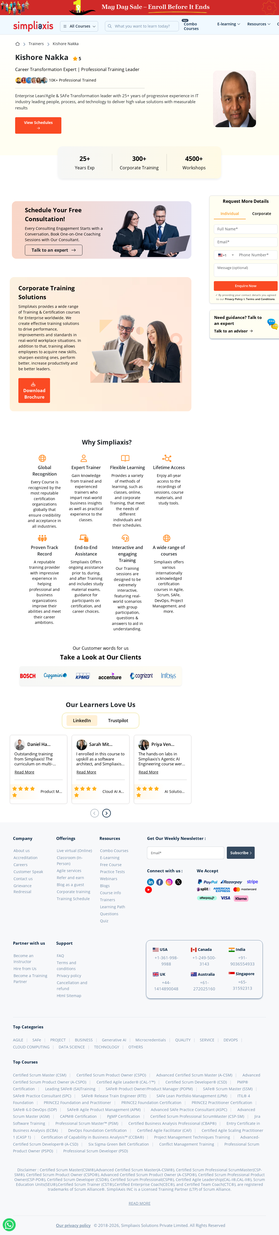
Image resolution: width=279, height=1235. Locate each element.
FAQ (60, 955)
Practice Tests (112, 871)
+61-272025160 (204, 985)
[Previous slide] (94, 813)
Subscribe (240, 852)
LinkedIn (82, 720)
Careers (21, 864)
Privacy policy (69, 975)
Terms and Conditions (260, 299)
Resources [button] (259, 23)
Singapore (241, 973)
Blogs (105, 885)
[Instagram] (168, 882)
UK (159, 974)
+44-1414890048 (166, 985)
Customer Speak (28, 871)
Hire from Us (25, 968)
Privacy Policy (234, 299)
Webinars (108, 878)
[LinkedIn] (148, 882)
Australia (203, 974)
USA (160, 949)
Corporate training (73, 891)
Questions (109, 913)
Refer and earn (70, 877)
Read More (24, 772)
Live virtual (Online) (74, 850)
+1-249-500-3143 (204, 961)
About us (22, 850)
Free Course (111, 864)
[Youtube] (147, 889)
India (237, 949)
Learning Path (112, 906)
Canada (201, 949)
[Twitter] (177, 882)
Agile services (69, 870)
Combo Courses (191, 26)
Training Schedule (73, 898)
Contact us (23, 878)
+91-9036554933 (242, 961)
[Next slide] (106, 813)
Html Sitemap (69, 995)
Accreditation (26, 857)
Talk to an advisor (233, 331)
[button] (79, 26)
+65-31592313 (242, 985)
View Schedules (38, 124)
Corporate (261, 213)
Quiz (104, 920)
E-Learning (109, 857)
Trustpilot (118, 720)
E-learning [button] (228, 23)
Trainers (36, 43)
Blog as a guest (70, 884)
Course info (110, 892)
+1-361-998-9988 (166, 961)
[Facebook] (158, 882)
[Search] (146, 26)
